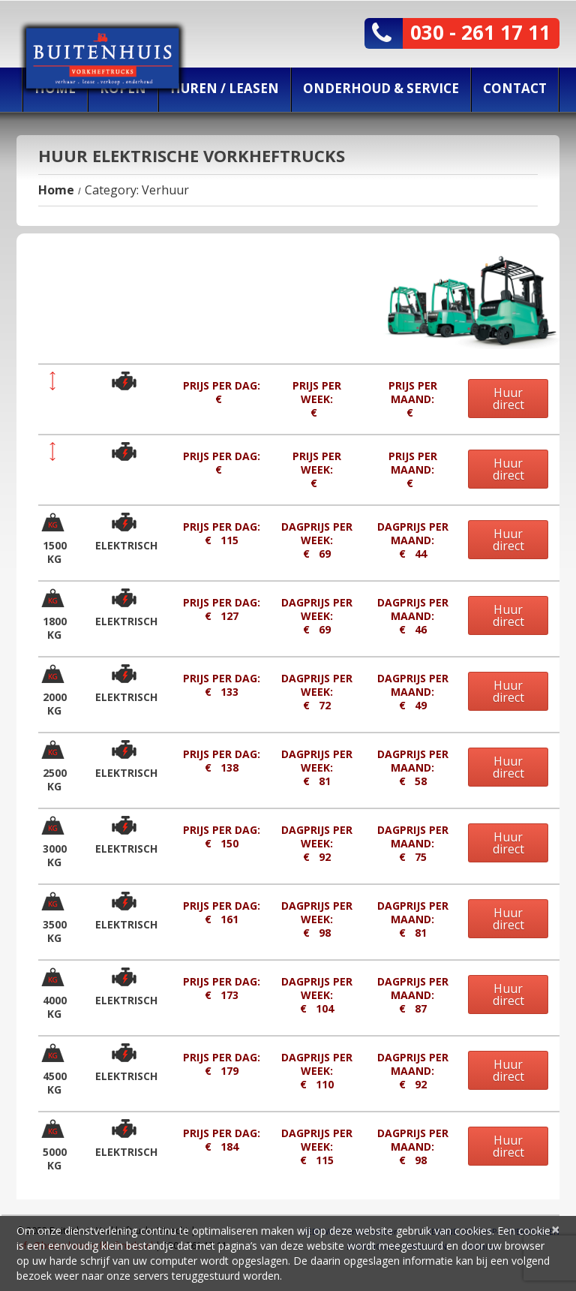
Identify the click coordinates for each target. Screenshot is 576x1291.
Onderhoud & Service (381, 88)
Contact (515, 88)
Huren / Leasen (224, 88)
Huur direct (508, 398)
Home (56, 190)
